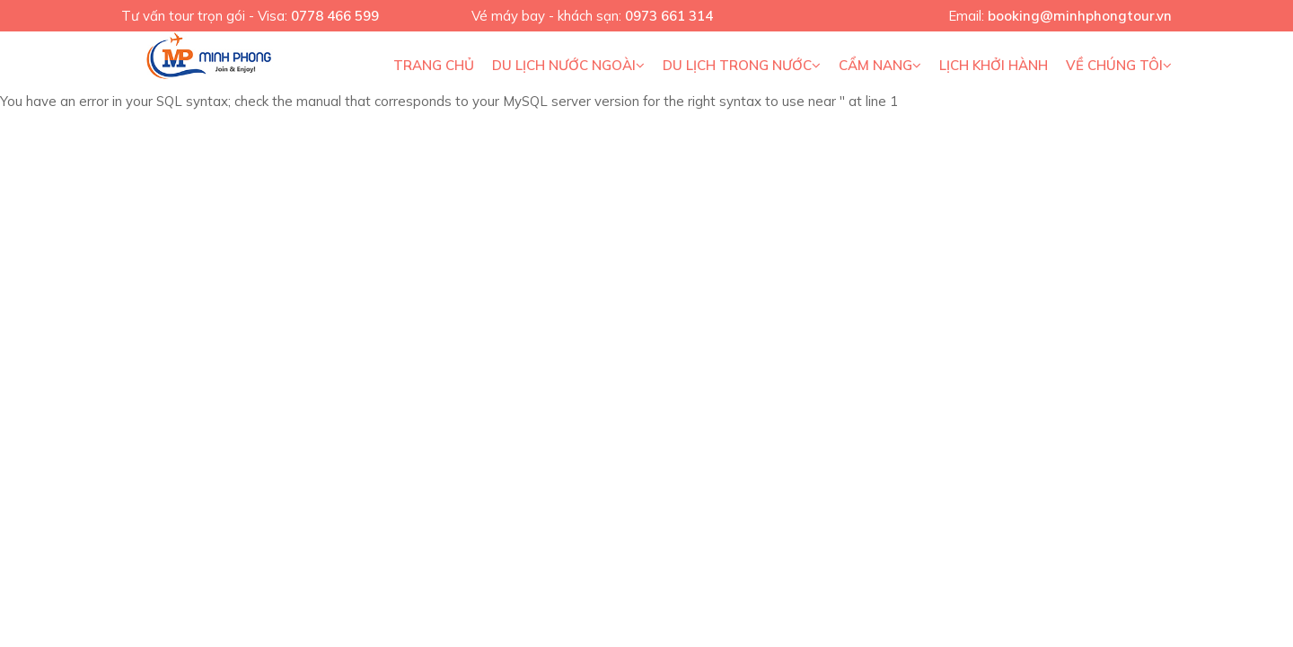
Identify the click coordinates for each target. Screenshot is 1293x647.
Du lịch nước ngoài (568, 65)
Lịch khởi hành (993, 65)
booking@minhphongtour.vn (1080, 15)
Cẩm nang (880, 65)
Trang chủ (433, 65)
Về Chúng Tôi (1119, 65)
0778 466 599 (335, 15)
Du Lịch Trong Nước (742, 65)
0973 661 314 (669, 15)
